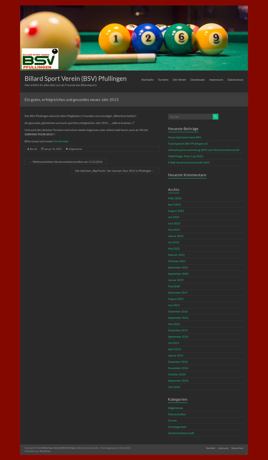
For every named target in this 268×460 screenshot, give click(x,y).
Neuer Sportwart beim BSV (184, 137)
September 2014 (178, 380)
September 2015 (178, 336)
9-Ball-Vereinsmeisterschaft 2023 (188, 162)
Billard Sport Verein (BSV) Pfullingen (76, 78)
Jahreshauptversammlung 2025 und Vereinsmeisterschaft (203, 149)
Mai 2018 (174, 286)
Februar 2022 (176, 254)
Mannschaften (177, 414)
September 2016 (178, 317)
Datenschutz (235, 79)
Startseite (147, 79)
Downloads (198, 79)
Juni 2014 (174, 386)
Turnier (172, 420)
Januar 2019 (175, 280)
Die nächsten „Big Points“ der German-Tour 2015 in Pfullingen (115, 170)
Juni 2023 (174, 223)
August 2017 (176, 298)
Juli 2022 (173, 242)
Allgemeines (75, 148)
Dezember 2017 (178, 292)
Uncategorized (177, 426)
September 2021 (178, 267)
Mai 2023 (174, 229)
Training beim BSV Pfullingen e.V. (188, 143)
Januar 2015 (175, 355)
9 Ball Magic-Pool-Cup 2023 (185, 156)
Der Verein (179, 79)
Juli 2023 (173, 217)
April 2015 (174, 349)
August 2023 (176, 210)
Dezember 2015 (178, 330)
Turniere (163, 79)
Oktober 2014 (177, 374)
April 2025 (174, 204)
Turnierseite (61, 141)
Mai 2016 (174, 324)
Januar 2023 (175, 236)
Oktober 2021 (177, 261)
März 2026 (174, 198)
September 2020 (178, 273)
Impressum (216, 79)
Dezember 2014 (178, 361)
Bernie (33, 148)
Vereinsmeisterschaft (181, 433)
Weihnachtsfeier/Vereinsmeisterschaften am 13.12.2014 (65, 161)
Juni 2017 (174, 305)
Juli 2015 (173, 342)
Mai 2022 (174, 248)
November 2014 (178, 368)
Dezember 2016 (178, 311)
